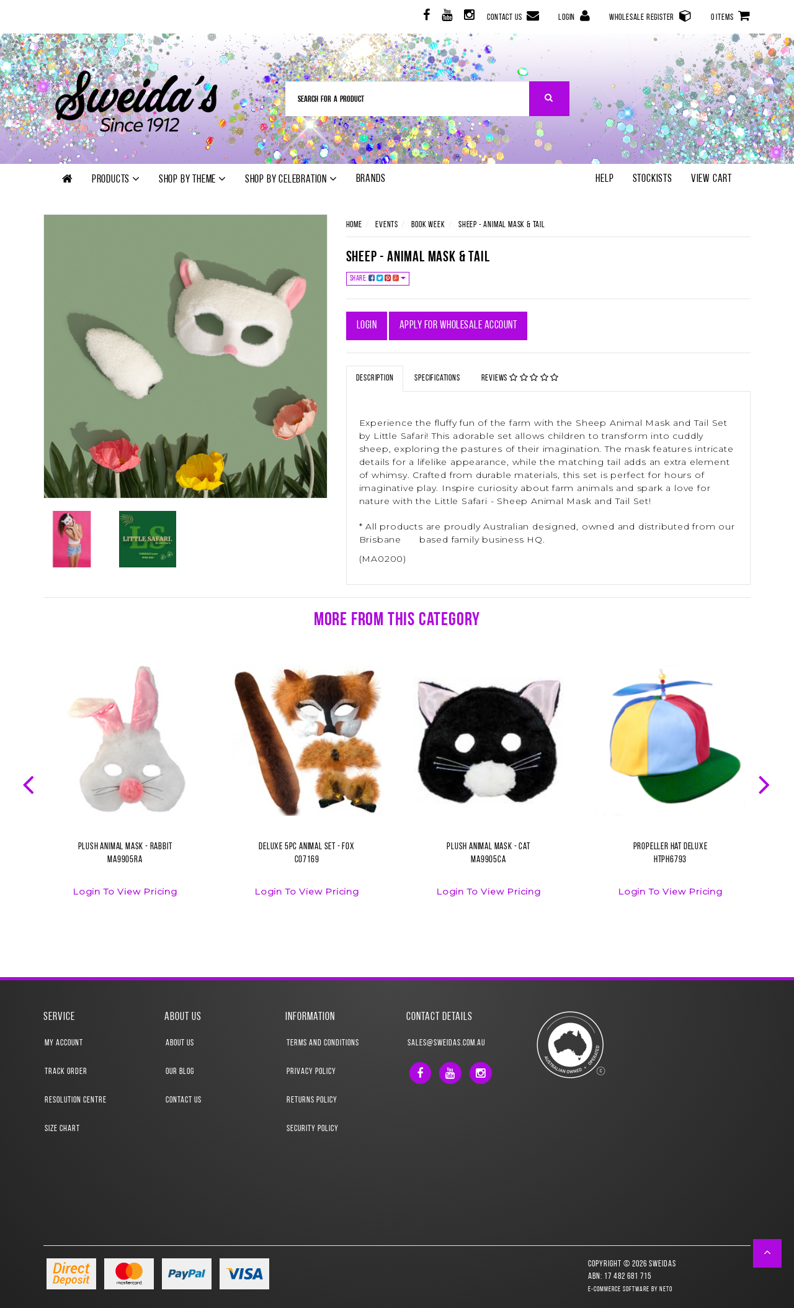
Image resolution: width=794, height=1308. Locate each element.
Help (604, 179)
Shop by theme (192, 179)
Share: (378, 278)
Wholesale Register (650, 15)
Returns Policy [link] (312, 1100)
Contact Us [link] (184, 1100)
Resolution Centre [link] (76, 1100)
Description (375, 378)
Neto (665, 1289)
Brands (371, 179)
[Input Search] (407, 98)
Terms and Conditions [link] (323, 1043)
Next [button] (765, 783)
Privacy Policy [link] (311, 1071)
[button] (767, 1253)
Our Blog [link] (180, 1071)
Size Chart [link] (62, 1129)
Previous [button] (30, 783)
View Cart (711, 179)
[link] (425, 17)
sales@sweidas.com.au (446, 1043)
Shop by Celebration (291, 179)
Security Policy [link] (313, 1129)
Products (116, 179)
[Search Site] (549, 98)
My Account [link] (64, 1043)
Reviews (520, 378)
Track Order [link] (66, 1071)
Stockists (652, 179)
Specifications (437, 378)
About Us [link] (180, 1043)
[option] (125, 788)
